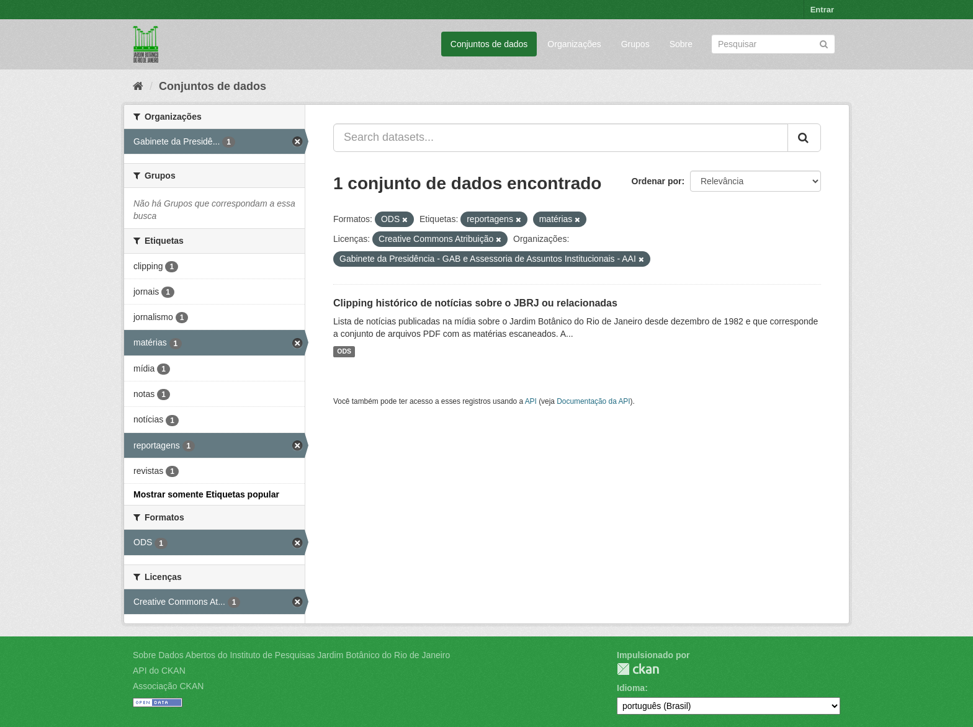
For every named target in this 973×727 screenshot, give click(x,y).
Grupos (635, 44)
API (531, 401)
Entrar (822, 9)
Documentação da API (593, 401)
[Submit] (823, 43)
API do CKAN (159, 671)
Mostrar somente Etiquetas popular (206, 494)
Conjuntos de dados (489, 44)
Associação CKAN (168, 686)
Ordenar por (657, 181)
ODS (344, 351)
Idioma (631, 688)
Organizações (574, 44)
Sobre (681, 44)
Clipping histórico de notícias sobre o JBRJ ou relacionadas (475, 303)
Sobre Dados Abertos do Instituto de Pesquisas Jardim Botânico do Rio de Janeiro (291, 655)
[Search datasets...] (560, 137)
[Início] (138, 86)
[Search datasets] (773, 44)
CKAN (638, 669)
